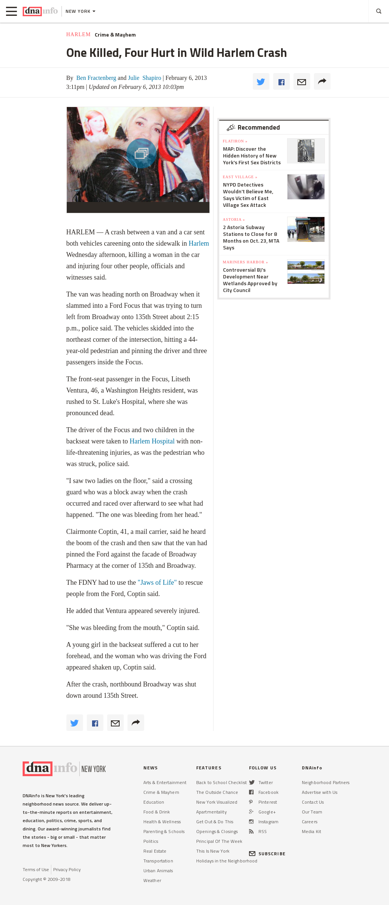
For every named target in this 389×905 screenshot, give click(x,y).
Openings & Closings (217, 831)
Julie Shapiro (143, 78)
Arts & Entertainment (164, 782)
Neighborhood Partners (326, 782)
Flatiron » (235, 141)
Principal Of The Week (219, 841)
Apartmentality (211, 811)
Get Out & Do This (214, 821)
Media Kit (311, 831)
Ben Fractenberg (95, 78)
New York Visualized (216, 802)
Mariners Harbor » (245, 262)
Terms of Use (36, 869)
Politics (150, 841)
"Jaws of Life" (157, 582)
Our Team (312, 811)
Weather (152, 880)
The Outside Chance (217, 792)
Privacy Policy (67, 869)
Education (153, 802)
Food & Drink (156, 811)
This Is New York (212, 851)
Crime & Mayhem (115, 35)
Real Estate (154, 851)
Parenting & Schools (164, 831)
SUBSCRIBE (267, 853)
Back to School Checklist (221, 782)
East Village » (240, 177)
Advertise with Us (319, 792)
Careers (309, 821)
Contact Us (313, 802)
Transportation (158, 860)
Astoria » (234, 219)
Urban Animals (158, 870)
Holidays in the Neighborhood (226, 860)
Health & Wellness (162, 821)
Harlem (78, 34)
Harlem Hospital (151, 441)
